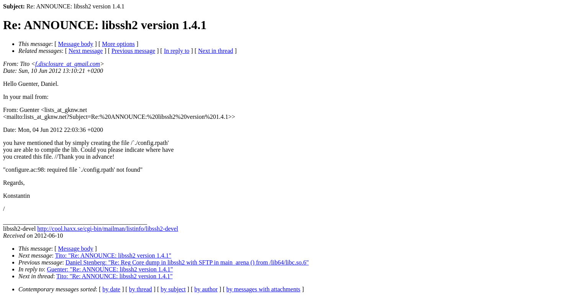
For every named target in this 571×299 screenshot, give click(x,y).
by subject (173, 289)
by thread (140, 289)
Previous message (133, 51)
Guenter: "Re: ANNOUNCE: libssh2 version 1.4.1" (110, 269)
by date (112, 289)
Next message (86, 51)
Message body (75, 44)
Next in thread (215, 51)
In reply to (177, 51)
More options (118, 44)
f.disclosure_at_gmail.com (67, 64)
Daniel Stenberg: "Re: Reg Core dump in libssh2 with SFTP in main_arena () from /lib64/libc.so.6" (187, 262)
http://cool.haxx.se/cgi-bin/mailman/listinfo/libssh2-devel (107, 228)
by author (206, 289)
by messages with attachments (263, 289)
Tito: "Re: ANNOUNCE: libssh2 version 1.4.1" (113, 255)
